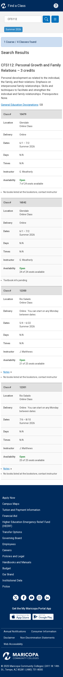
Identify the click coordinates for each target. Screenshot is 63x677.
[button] (55, 19)
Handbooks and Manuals (16, 562)
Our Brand (8, 574)
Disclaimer (9, 637)
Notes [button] (6, 372)
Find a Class (17, 6)
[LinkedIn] (47, 598)
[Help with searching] (56, 6)
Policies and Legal (13, 556)
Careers (7, 550)
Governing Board (12, 538)
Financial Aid (9, 516)
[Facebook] (24, 598)
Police (6, 586)
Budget (6, 568)
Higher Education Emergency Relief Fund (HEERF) (26, 524)
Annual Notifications (15, 631)
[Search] (46, 19)
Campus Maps (10, 503)
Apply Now (8, 497)
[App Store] (20, 616)
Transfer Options (12, 532)
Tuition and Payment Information (21, 509)
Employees (9, 544)
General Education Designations (19, 104)
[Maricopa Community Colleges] (31, 656)
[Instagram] (39, 598)
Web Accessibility (13, 644)
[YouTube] (31, 598)
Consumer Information (43, 631)
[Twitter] (16, 598)
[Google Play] (43, 616)
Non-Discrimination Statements (37, 637)
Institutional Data (12, 580)
